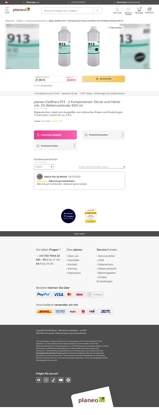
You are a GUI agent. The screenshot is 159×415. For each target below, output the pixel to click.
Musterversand (128, 2)
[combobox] (44, 166)
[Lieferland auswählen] (6, 2)
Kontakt (72, 264)
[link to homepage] (21, 10)
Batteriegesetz (107, 272)
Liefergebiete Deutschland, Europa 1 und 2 (51, 353)
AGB (101, 260)
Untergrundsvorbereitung (36, 21)
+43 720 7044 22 (78, 2)
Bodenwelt (9, 21)
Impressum (74, 272)
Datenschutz (105, 264)
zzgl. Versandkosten (46, 85)
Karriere (72, 268)
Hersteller (73, 260)
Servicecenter (106, 255)
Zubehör (19, 21)
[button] (6, 2)
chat (32, 2)
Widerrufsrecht (107, 268)
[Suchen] (97, 10)
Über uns (73, 255)
